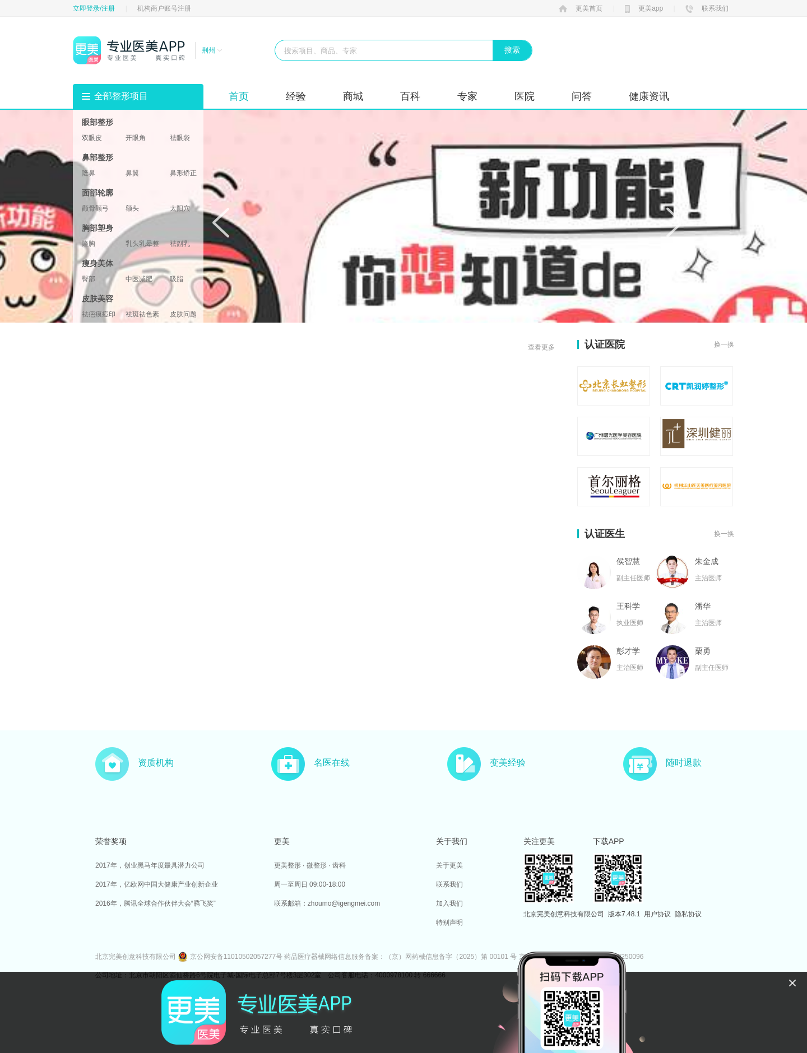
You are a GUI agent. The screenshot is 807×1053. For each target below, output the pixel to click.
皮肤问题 (183, 314)
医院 (524, 96)
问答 (582, 96)
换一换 (724, 344)
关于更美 (449, 865)
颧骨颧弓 (95, 208)
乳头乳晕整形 (142, 244)
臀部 (88, 279)
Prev (221, 222)
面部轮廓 (97, 192)
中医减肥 (139, 279)
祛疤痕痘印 (98, 314)
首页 (239, 96)
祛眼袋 (180, 138)
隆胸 (88, 244)
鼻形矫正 (183, 173)
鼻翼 (132, 173)
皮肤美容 (97, 298)
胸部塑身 (97, 227)
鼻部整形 (97, 157)
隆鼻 (88, 173)
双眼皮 (92, 138)
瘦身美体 (97, 263)
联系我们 (707, 8)
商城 (353, 96)
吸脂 (176, 279)
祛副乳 (180, 244)
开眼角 (136, 138)
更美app (644, 8)
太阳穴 (180, 208)
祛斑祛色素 (142, 314)
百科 (410, 96)
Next (675, 222)
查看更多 (541, 347)
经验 (296, 96)
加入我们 (449, 903)
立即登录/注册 (94, 8)
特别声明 (449, 922)
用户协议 (657, 914)
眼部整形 (97, 122)
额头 (132, 208)
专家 (467, 96)
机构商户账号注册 (164, 8)
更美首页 (580, 8)
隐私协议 (688, 914)
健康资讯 (649, 96)
